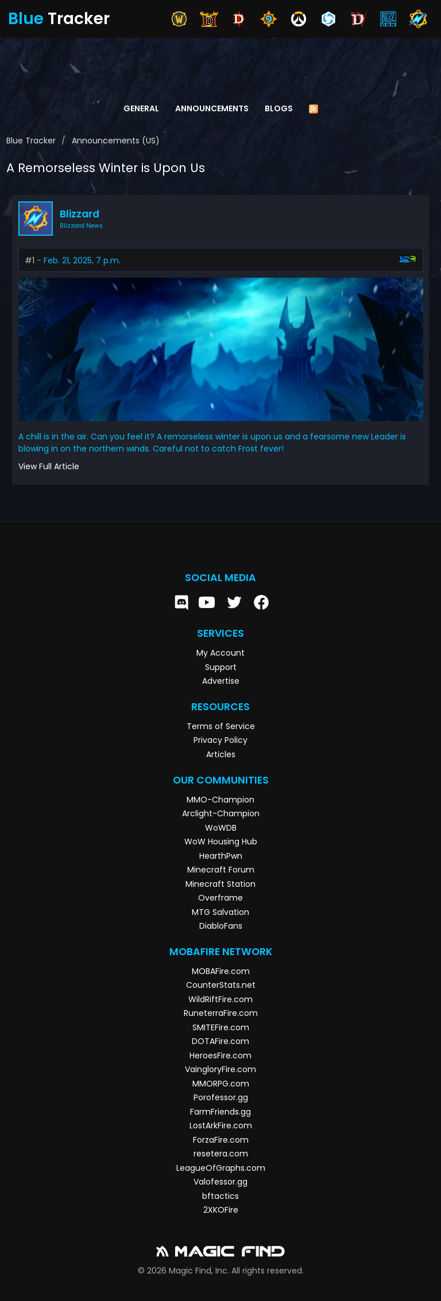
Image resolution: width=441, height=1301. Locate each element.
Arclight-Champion (221, 813)
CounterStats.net (221, 985)
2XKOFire (220, 1210)
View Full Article (48, 466)
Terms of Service (221, 726)
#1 (29, 260)
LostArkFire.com (220, 1125)
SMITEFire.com (220, 1027)
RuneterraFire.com (221, 1013)
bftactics (220, 1196)
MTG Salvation (220, 912)
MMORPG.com (220, 1083)
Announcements (212, 108)
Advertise (220, 681)
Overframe (220, 897)
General (141, 108)
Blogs (279, 108)
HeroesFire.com (220, 1055)
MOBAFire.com (221, 971)
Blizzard (79, 214)
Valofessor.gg (220, 1181)
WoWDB (221, 827)
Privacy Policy (220, 740)
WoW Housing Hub (220, 841)
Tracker (59, 18)
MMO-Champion (220, 799)
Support (221, 667)
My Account (220, 653)
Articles (220, 754)
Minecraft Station (220, 884)
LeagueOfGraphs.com (220, 1168)
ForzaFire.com (221, 1140)
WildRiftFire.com (220, 999)
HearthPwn (220, 856)
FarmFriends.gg (220, 1111)
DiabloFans (220, 926)
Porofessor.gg (221, 1097)
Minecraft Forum (220, 869)
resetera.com (221, 1153)
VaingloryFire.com (220, 1069)
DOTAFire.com (220, 1041)
